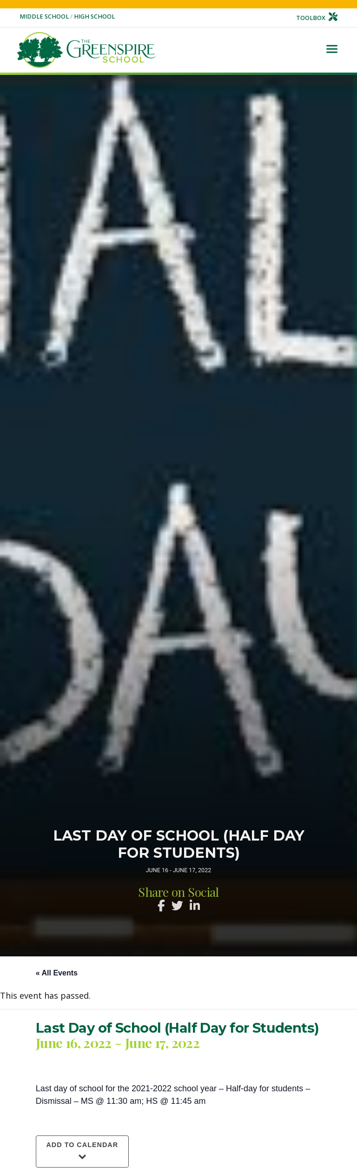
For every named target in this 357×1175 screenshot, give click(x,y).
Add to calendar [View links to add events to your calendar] (82, 1144)
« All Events (57, 973)
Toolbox (317, 18)
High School (94, 16)
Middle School (45, 16)
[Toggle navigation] (331, 49)
